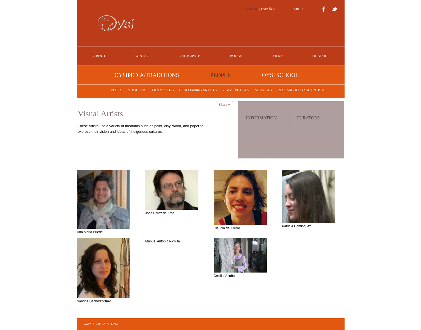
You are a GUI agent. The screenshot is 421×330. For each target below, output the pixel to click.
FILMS (278, 56)
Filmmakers (163, 90)
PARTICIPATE (189, 56)
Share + (224, 104)
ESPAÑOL (268, 9)
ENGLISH (251, 9)
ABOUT (99, 56)
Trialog (320, 56)
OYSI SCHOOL (280, 75)
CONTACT (142, 56)
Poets (116, 90)
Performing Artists (198, 90)
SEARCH (296, 9)
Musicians (137, 90)
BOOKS (236, 56)
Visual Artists (235, 90)
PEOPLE (220, 75)
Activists (263, 90)
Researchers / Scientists (301, 90)
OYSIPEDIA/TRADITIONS (147, 75)
